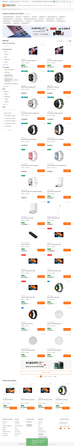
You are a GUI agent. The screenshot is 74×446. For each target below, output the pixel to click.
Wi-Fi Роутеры (58, 18)
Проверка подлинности (7, 425)
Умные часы (26, 16)
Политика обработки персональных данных (43, 437)
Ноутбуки (41, 18)
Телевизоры (61, 16)
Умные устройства (19, 425)
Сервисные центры (6, 431)
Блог (39, 425)
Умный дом (42, 16)
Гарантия (4, 427)
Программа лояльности (29, 425)
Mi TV (16, 427)
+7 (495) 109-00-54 (36, 1)
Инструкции (4, 433)
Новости (40, 423)
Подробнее (34, 443)
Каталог (17, 419)
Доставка (4, 421)
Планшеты (17, 423)
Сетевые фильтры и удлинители (30, 18)
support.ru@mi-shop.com (65, 426)
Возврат (4, 429)
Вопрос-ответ (5, 435)
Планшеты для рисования (8, 16)
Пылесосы (18, 16)
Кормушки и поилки (49, 18)
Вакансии (40, 427)
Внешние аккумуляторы (7, 18)
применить (10, 130)
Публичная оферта (42, 431)
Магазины (29, 422)
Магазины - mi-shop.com (15, 1)
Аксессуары (17, 431)
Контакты (40, 421)
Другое (16, 435)
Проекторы (34, 16)
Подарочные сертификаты (41, 434)
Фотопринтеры (18, 18)
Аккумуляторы (18, 433)
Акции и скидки (30, 419)
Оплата (4, 423)
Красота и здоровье (51, 16)
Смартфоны (17, 421)
